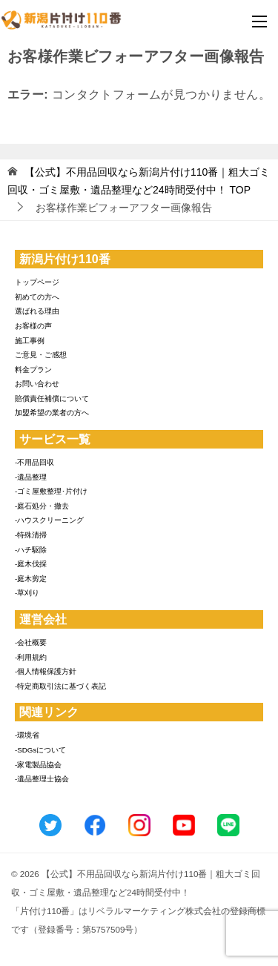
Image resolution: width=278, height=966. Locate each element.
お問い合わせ (37, 384)
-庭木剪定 (31, 579)
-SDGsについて (40, 750)
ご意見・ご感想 (41, 355)
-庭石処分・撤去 (42, 506)
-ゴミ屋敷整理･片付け (51, 491)
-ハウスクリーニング (49, 520)
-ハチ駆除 (31, 550)
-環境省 (27, 735)
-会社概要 (31, 642)
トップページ (37, 282)
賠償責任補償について (52, 398)
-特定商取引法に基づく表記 (60, 686)
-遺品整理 (31, 477)
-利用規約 (31, 657)
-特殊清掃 (31, 535)
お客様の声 (33, 326)
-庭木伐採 (31, 564)
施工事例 (29, 341)
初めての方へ (37, 297)
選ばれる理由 (37, 311)
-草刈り (27, 593)
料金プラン (33, 369)
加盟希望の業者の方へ (52, 412)
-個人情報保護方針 (45, 671)
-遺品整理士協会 (42, 779)
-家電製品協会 (38, 765)
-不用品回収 (34, 462)
